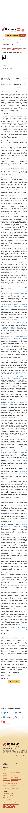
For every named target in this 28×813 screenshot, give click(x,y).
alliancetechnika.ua (6, 771)
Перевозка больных (14, 777)
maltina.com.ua (13, 785)
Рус (18, 28)
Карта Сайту (6, 797)
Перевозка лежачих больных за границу (16, 780)
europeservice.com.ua (6, 783)
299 (20, 372)
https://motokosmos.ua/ (7, 776)
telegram (6, 717)
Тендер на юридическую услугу (11, 802)
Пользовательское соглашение (11, 804)
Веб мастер (5, 775)
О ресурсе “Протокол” (8, 793)
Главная (5, 39)
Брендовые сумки (14, 783)
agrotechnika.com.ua (6, 780)
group (18, 712)
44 (8, 402)
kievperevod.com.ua (6, 786)
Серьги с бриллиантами (7, 770)
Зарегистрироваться (12, 35)
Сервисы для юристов (13, 39)
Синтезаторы (5, 778)
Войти (22, 35)
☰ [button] (23, 30)
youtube (6, 722)
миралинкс (5, 773)
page (6, 712)
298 (21, 336)
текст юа (4, 785)
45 (20, 524)
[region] (14, 14)
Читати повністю (14, 681)
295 (8, 322)
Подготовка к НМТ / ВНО (15, 772)
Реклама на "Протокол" (8, 799)
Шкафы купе (13, 781)
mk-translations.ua (14, 788)
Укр (18, 30)
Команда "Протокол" (8, 795)
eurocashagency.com (6, 788)
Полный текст (6, 761)
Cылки (12, 786)
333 (2, 293)
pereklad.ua (13, 774)
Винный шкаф (13, 770)
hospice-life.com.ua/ (14, 775)
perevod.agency (5, 781)
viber (17, 717)
